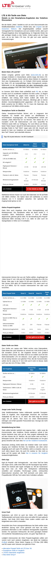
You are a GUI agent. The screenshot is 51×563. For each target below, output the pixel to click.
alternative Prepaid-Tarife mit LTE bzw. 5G (17, 548)
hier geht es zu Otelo (36, 401)
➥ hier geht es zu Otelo (35, 337)
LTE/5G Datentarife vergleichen (14, 552)
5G (37, 91)
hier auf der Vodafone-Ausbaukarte (35, 441)
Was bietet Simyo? (9, 555)
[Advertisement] (24, 249)
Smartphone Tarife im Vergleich (13, 550)
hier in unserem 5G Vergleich (37, 453)
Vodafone (19, 27)
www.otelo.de (35, 75)
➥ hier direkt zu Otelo (35, 189)
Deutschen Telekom (9, 29)
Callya (4, 542)
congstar (39, 27)
